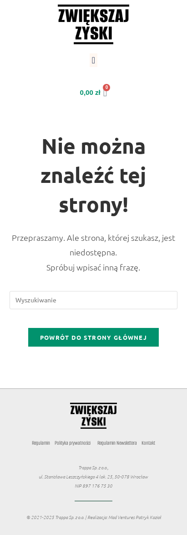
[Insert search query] (94, 300)
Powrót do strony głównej (93, 337)
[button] (93, 60)
